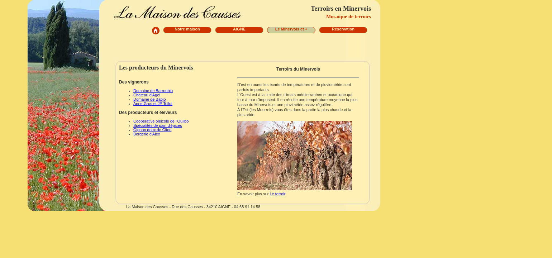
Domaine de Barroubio (153, 91)
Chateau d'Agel (146, 95)
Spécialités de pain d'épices (157, 125)
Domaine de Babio (149, 99)
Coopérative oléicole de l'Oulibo (161, 121)
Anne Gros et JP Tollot (152, 103)
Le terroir (277, 194)
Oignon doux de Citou (152, 130)
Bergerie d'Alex (146, 134)
